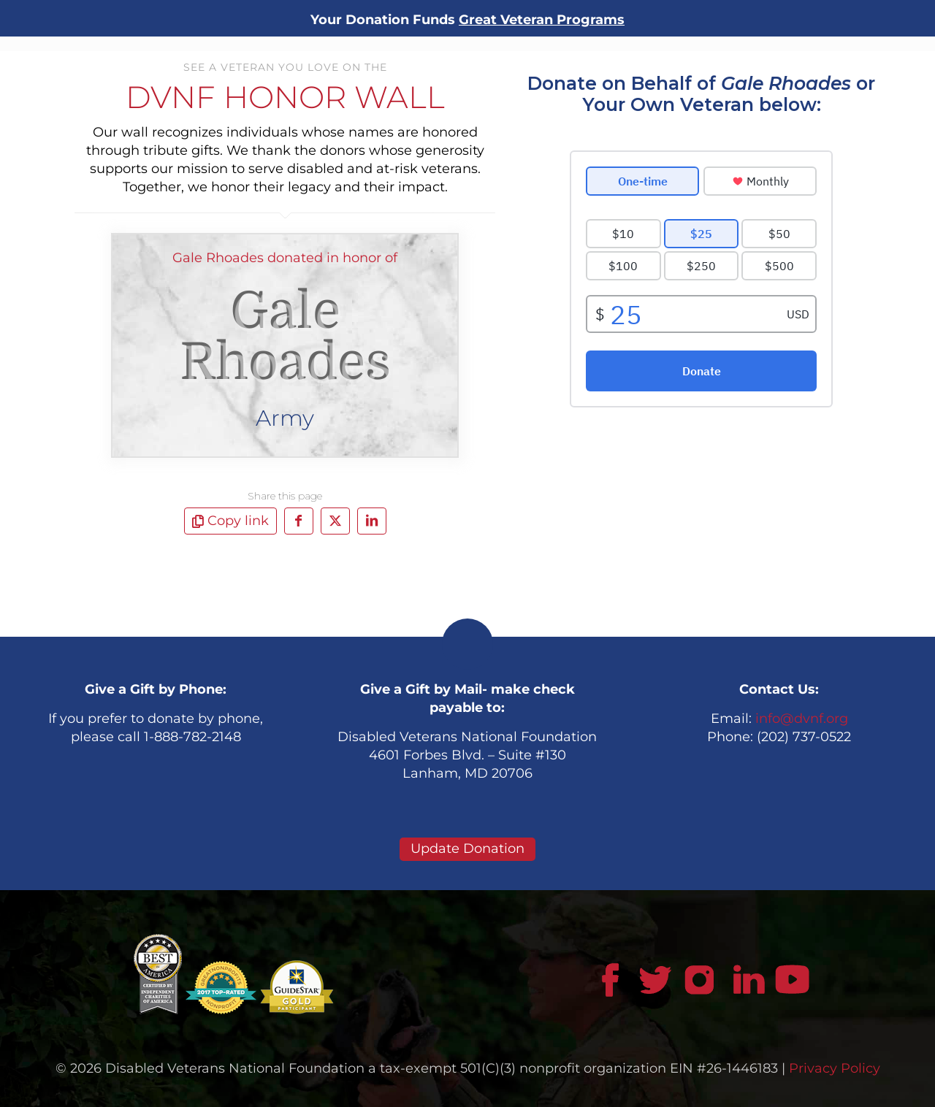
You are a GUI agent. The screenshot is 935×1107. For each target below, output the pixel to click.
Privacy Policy (834, 1068)
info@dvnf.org (801, 718)
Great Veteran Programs (542, 20)
